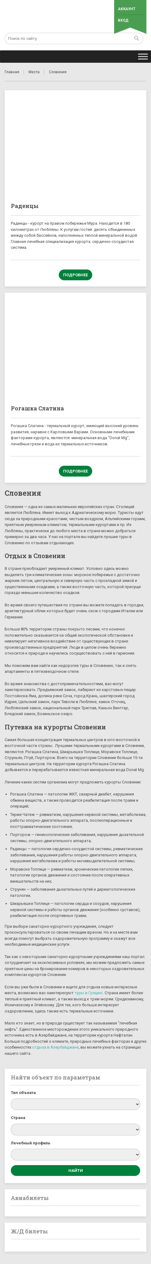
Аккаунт (126, 9)
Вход (123, 20)
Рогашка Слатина (37, 408)
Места (34, 72)
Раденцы (25, 206)
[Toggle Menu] (143, 56)
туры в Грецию (89, 992)
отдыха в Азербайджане (55, 1047)
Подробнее (75, 275)
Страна (18, 1117)
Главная (12, 72)
